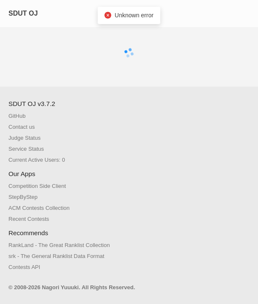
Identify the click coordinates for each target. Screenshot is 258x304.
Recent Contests (28, 219)
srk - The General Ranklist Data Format (56, 256)
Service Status (26, 149)
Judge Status (24, 138)
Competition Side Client (37, 186)
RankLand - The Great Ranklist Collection (59, 245)
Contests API (24, 267)
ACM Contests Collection (39, 208)
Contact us (21, 127)
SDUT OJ (23, 13)
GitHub (16, 116)
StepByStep (23, 197)
